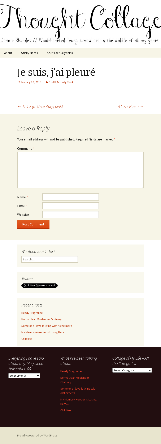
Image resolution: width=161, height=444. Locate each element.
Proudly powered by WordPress (37, 435)
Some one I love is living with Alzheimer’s (47, 326)
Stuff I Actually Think (61, 82)
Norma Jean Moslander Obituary (41, 319)
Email (22, 206)
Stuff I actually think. (60, 53)
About (8, 53)
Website (23, 214)
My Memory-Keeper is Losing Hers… (44, 332)
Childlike (26, 339)
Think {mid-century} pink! (40, 106)
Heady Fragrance (32, 313)
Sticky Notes (29, 53)
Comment (25, 148)
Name (22, 197)
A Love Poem (131, 106)
